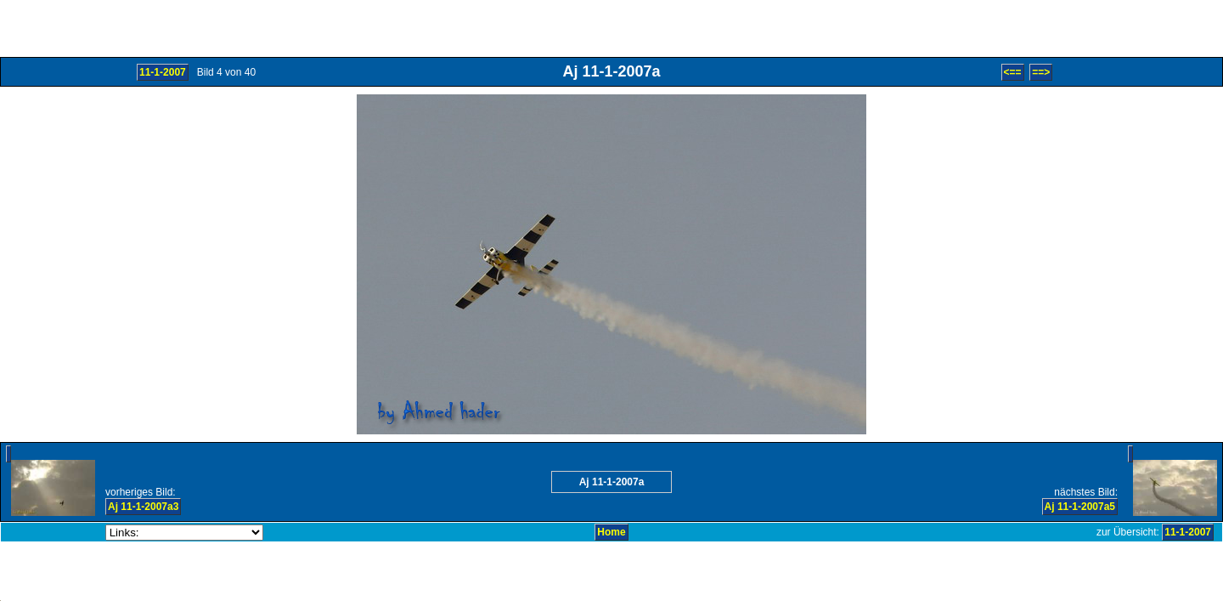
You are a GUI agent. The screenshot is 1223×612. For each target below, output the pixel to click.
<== (1013, 72)
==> (1041, 72)
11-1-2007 (162, 72)
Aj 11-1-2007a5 (1080, 507)
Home (611, 532)
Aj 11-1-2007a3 (143, 507)
